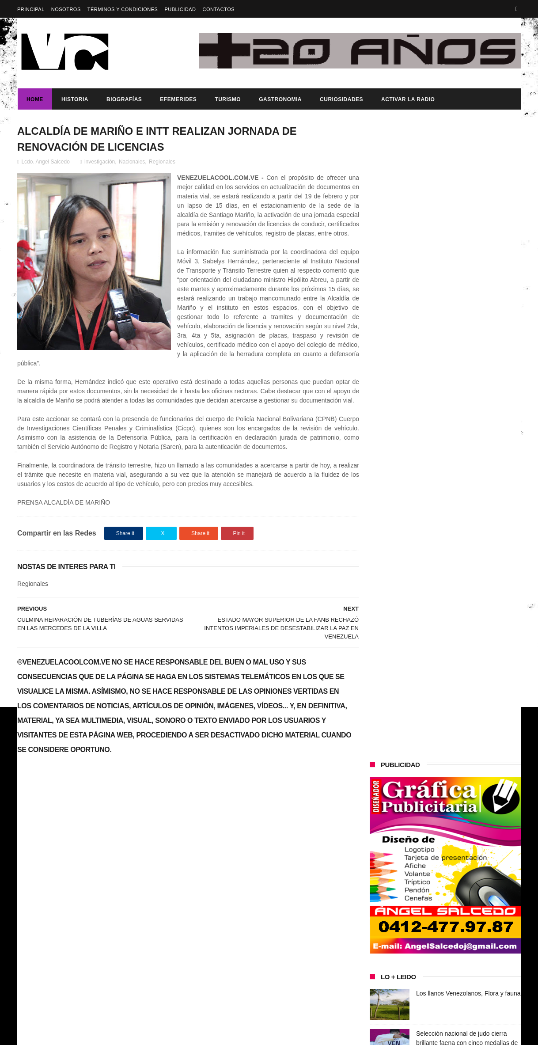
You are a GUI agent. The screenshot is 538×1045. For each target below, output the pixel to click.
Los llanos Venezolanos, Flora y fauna (468, 358)
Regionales (162, 162)
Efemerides (177, 99)
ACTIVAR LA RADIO (407, 99)
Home (34, 99)
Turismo (227, 99)
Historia (74, 99)
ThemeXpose (173, 1034)
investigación (99, 162)
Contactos (218, 9)
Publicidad (180, 9)
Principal (31, 9)
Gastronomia (279, 99)
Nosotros (66, 9)
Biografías (123, 99)
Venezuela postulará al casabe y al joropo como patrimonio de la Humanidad (463, 454)
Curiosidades (341, 99)
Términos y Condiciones (122, 9)
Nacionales (132, 162)
